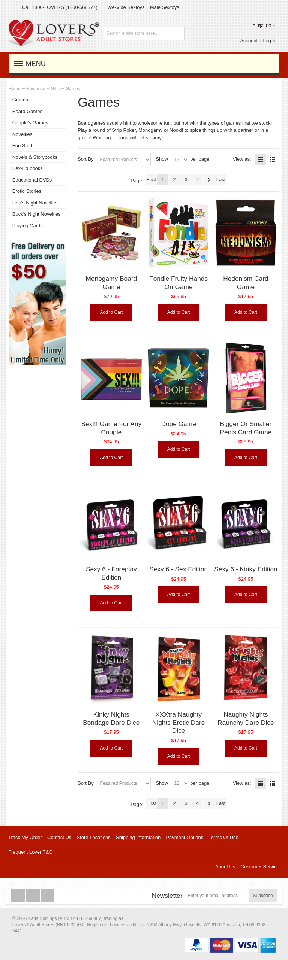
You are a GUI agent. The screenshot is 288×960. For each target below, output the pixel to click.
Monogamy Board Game (111, 283)
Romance (35, 88)
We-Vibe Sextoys (125, 7)
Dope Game (178, 424)
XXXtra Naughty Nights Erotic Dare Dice (178, 722)
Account (249, 40)
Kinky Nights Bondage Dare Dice (111, 718)
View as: (242, 159)
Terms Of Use (223, 837)
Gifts (55, 88)
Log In (269, 40)
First (151, 179)
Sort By (86, 159)
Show (162, 159)
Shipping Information (138, 837)
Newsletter (167, 895)
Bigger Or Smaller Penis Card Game (246, 428)
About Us (225, 866)
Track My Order (25, 837)
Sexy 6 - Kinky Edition (246, 569)
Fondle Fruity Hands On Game (178, 283)
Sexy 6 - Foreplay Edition (111, 573)
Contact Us (59, 837)
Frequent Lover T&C (30, 852)
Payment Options (184, 837)
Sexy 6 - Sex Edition (178, 569)
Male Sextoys (164, 7)
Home (15, 88)
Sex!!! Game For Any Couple (111, 428)
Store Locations (94, 837)
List (272, 159)
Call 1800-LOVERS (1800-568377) (60, 7)
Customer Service (260, 866)
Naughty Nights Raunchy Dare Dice (246, 718)
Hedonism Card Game (245, 283)
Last (221, 179)
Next (209, 179)
